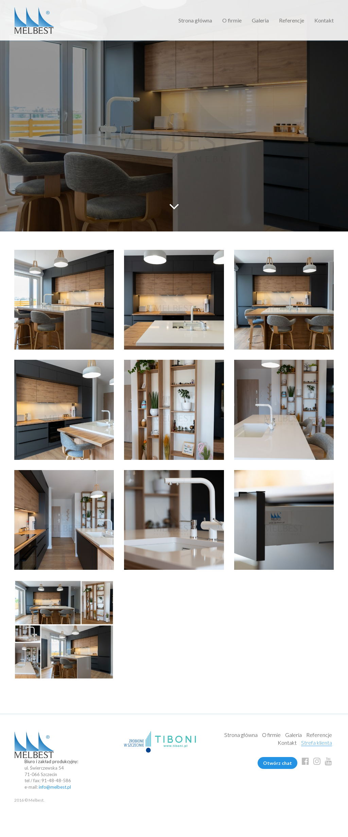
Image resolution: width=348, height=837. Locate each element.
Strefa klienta (316, 742)
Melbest (34, 20)
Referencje (291, 20)
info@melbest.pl (55, 787)
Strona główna (195, 20)
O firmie (232, 20)
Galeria (260, 20)
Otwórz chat (277, 763)
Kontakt (324, 20)
